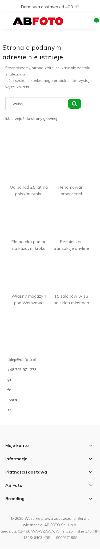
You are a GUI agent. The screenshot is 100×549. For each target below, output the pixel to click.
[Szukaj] (74, 104)
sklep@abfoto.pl (21, 359)
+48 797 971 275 (22, 369)
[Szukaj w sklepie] (37, 104)
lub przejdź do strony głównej (31, 118)
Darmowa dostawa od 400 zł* (50, 6)
